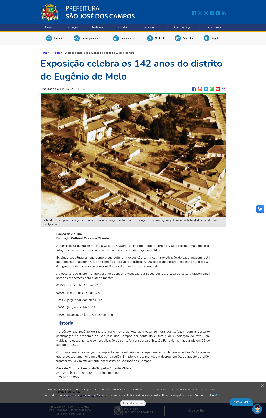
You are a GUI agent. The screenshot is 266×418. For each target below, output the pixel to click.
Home (49, 27)
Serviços (72, 27)
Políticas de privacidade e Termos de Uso (188, 395)
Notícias (97, 27)
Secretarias (214, 27)
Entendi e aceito (133, 403)
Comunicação (183, 27)
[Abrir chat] (257, 409)
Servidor (122, 27)
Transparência (151, 27)
